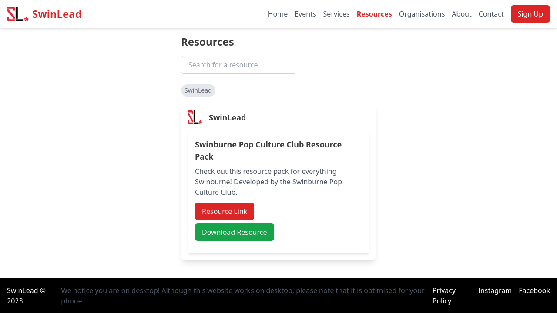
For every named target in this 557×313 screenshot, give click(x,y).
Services (336, 14)
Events (305, 14)
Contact (491, 14)
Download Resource (234, 232)
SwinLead (57, 14)
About (461, 14)
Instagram (495, 290)
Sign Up (530, 14)
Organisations (422, 14)
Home (278, 14)
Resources (374, 14)
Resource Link (224, 211)
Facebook (534, 290)
